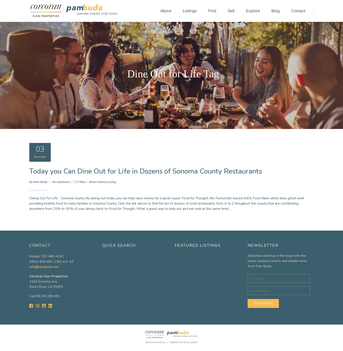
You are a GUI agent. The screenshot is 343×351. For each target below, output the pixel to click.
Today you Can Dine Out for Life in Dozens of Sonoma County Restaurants (145, 171)
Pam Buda (40, 182)
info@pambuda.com (44, 267)
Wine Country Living (102, 182)
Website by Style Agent (184, 342)
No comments (61, 182)
